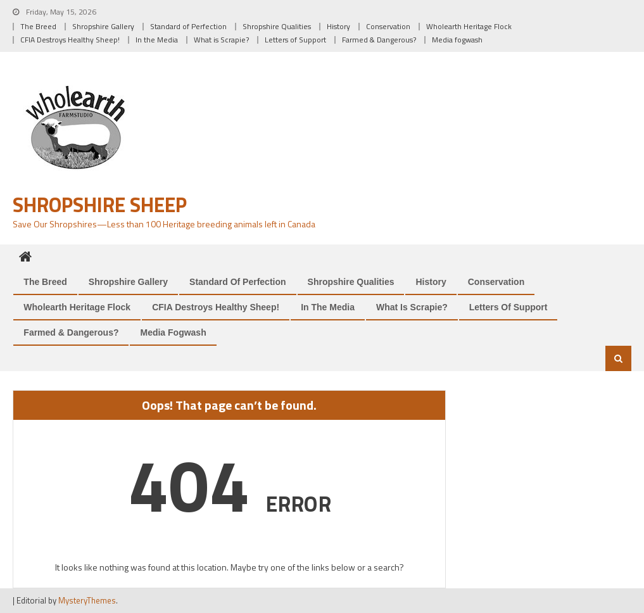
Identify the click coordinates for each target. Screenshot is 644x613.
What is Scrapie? (221, 40)
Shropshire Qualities (277, 26)
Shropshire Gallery (103, 26)
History (338, 26)
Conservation (388, 26)
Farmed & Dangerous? (379, 40)
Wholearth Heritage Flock (469, 26)
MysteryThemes (87, 600)
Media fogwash (457, 40)
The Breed (38, 26)
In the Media (157, 40)
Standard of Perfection (188, 26)
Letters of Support (295, 40)
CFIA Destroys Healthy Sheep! (70, 40)
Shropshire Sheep (100, 204)
